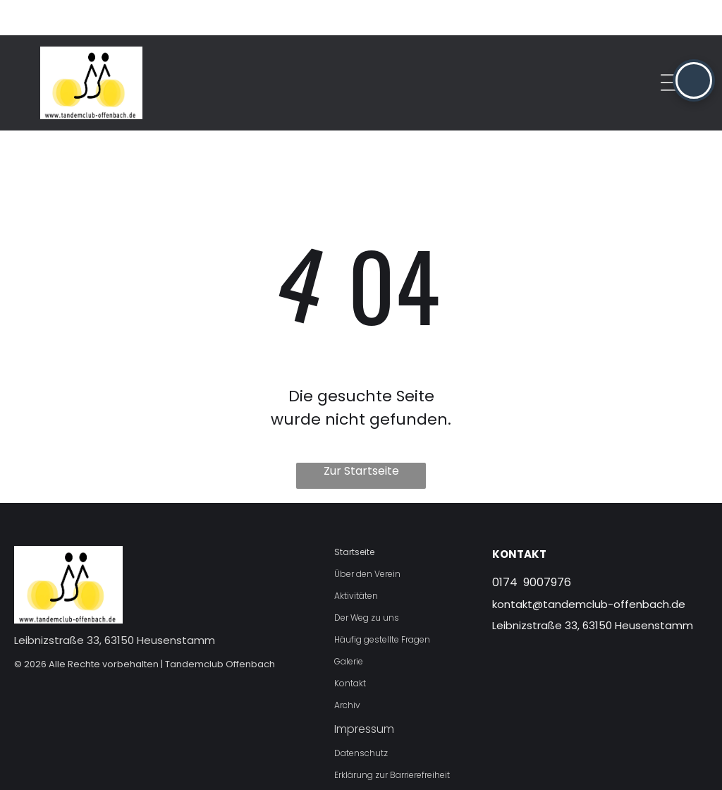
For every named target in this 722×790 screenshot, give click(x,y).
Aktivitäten (356, 560)
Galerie (348, 626)
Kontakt (350, 648)
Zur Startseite (361, 435)
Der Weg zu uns (366, 582)
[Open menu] (671, 47)
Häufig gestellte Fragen (382, 604)
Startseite (354, 517)
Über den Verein (367, 539)
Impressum (364, 694)
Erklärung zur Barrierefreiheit (392, 740)
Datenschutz (361, 718)
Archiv (347, 670)
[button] (694, 80)
